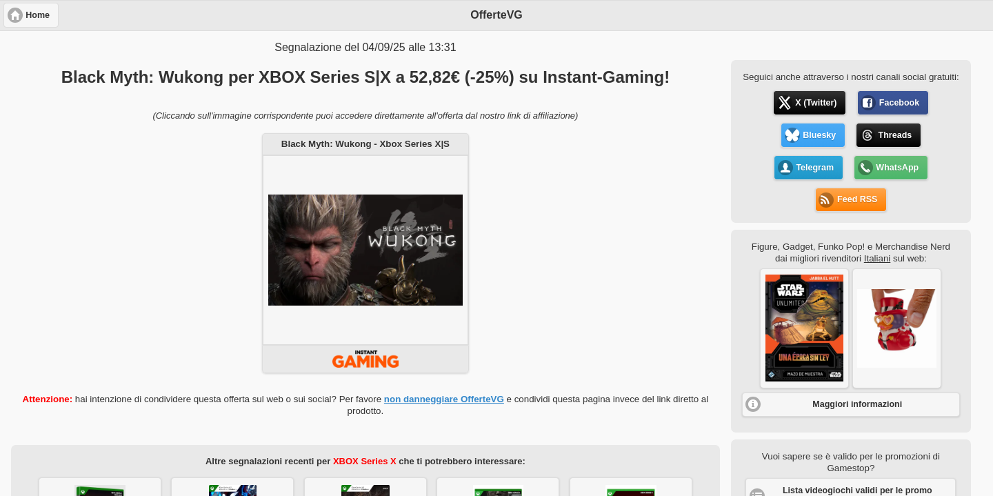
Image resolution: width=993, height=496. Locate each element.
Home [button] (38, 15)
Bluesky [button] (819, 135)
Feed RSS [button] (857, 199)
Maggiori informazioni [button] (857, 404)
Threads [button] (895, 135)
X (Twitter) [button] (815, 103)
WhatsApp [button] (897, 167)
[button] (804, 328)
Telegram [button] (815, 167)
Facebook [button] (899, 103)
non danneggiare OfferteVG (444, 399)
